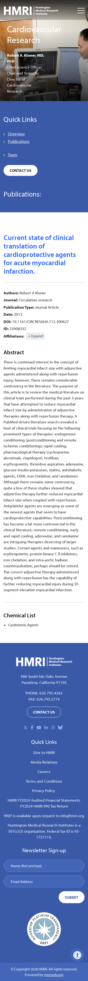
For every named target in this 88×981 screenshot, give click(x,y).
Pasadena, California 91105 (44, 682)
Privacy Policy (43, 790)
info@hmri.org (72, 815)
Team (12, 155)
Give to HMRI (44, 752)
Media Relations (44, 762)
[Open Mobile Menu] (80, 10)
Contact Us (20, 170)
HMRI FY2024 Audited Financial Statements (44, 800)
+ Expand (35, 336)
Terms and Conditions (44, 781)
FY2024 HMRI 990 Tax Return (44, 806)
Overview (16, 134)
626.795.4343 (50, 692)
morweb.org (53, 974)
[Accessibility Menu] (77, 955)
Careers (44, 771)
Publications (19, 141)
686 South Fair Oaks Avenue (44, 676)
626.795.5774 (48, 699)
